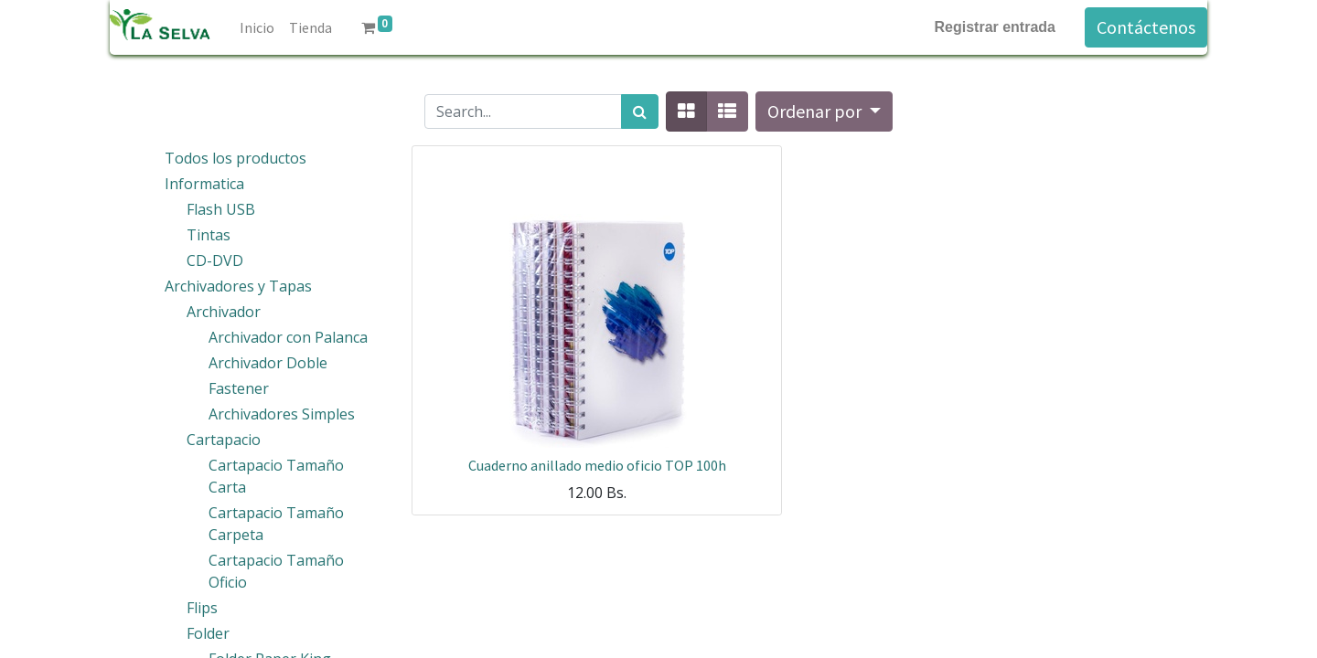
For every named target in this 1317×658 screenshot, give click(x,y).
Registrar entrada (995, 27)
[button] (824, 111)
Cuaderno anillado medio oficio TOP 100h (597, 465)
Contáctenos (1146, 27)
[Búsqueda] (639, 111)
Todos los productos (235, 158)
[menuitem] (257, 27)
